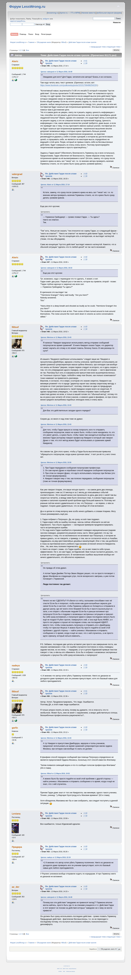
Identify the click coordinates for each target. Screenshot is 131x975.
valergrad (17, 174)
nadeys (16, 665)
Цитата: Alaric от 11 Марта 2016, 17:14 (55, 184)
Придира (17, 847)
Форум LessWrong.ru (27, 7)
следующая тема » (113, 47)
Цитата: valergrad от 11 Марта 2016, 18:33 (56, 268)
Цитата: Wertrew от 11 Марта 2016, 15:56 (56, 462)
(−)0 (85, 63)
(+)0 (85, 174)
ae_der (15, 887)
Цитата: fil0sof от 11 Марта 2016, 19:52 (55, 773)
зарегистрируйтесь (17, 21)
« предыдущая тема (98, 47)
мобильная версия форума (109, 13)
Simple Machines (72, 968)
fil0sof (63, 42)
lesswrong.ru (52, 13)
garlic (15, 727)
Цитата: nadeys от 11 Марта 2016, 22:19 (56, 857)
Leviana (16, 813)
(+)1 (85, 61)
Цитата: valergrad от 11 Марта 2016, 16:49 (56, 72)
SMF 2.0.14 (59, 968)
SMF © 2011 (65, 968)
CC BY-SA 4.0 (67, 965)
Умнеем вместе (88, 13)
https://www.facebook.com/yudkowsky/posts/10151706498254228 (68, 85)
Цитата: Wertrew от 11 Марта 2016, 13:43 (56, 337)
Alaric (15, 61)
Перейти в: (93, 949)
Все (27, 50)
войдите (46, 19)
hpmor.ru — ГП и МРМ (70, 13)
